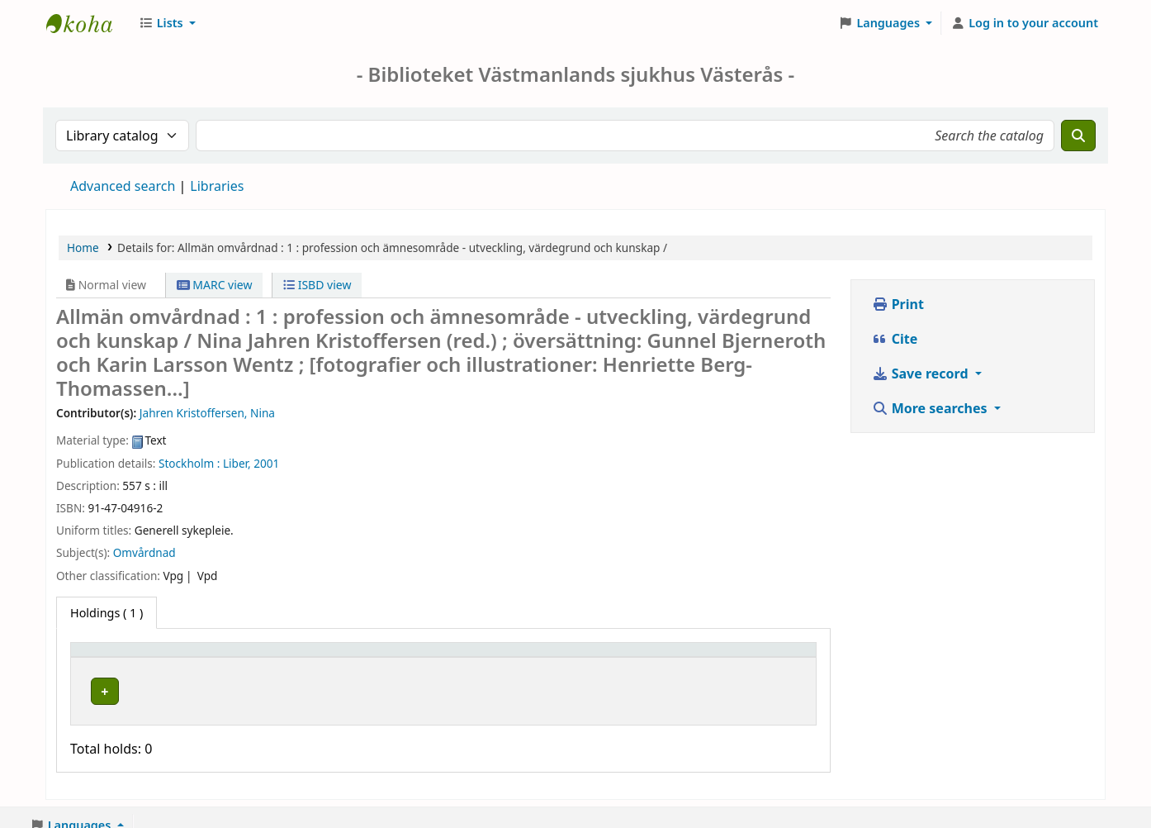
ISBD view (317, 285)
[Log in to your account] (1024, 23)
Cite (895, 339)
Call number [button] (508, 657)
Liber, (237, 463)
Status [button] (641, 657)
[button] (167, 23)
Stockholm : (189, 463)
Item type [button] (106, 657)
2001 (266, 463)
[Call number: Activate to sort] (540, 658)
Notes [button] (742, 657)
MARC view (215, 285)
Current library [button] (289, 657)
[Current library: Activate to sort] (351, 658)
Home (83, 247)
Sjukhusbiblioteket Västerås (87, 23)
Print (898, 304)
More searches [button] (931, 408)
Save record (922, 373)
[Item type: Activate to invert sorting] (155, 658)
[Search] (1078, 135)
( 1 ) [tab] (106, 613)
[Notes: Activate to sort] (767, 658)
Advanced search (122, 186)
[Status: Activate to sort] (666, 658)
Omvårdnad (144, 552)
